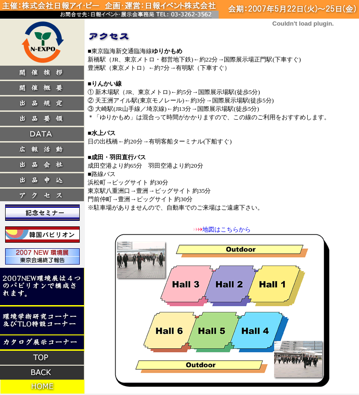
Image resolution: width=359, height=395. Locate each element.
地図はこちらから (226, 229)
